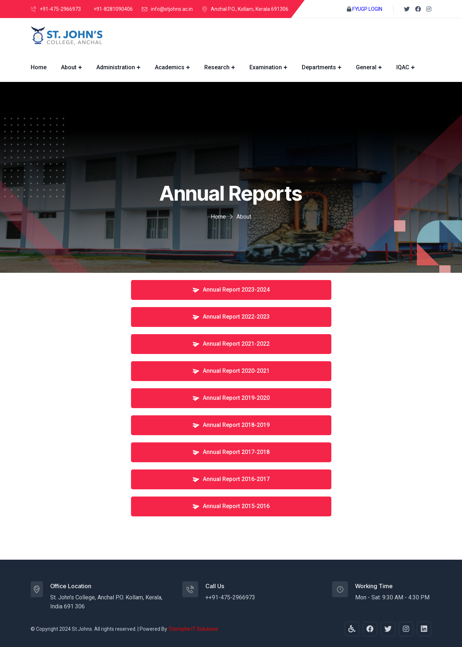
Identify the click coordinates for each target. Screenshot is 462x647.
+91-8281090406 (113, 9)
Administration (115, 67)
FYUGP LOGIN (367, 9)
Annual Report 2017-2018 (230, 451)
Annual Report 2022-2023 (230, 316)
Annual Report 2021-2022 (230, 343)
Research (217, 67)
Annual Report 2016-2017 (230, 479)
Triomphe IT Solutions (193, 629)
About (69, 67)
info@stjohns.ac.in (172, 9)
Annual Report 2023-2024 (230, 289)
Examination (265, 67)
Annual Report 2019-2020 (230, 397)
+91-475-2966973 (60, 9)
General (366, 67)
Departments (319, 67)
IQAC (402, 67)
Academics (169, 67)
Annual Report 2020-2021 (230, 370)
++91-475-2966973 (230, 597)
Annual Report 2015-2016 (230, 506)
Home (39, 67)
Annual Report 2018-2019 (230, 424)
